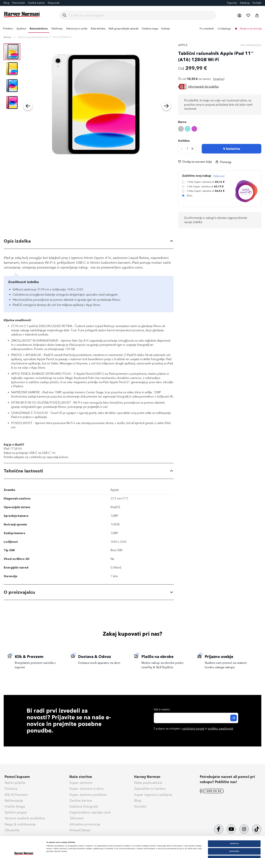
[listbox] (219, 129)
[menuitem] (8, 28)
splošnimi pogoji (193, 728)
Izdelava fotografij (83, 806)
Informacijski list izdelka (203, 86)
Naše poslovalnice (148, 783)
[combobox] (141, 15)
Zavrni (234, 839)
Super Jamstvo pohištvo (88, 795)
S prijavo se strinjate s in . (194, 728)
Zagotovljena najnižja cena (90, 812)
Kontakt (256, 2)
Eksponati (53, 2)
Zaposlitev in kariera (149, 789)
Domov (7, 37)
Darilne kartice (36, 2)
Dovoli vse (234, 824)
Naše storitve (80, 777)
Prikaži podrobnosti (152, 852)
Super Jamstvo (81, 783)
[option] (181, 129)
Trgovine (232, 2)
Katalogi (245, 2)
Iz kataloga (224, 28)
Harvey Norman (147, 777)
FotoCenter (18, 2)
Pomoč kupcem (17, 777)
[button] (239, 15)
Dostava (11, 789)
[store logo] (22, 14)
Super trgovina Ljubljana (153, 795)
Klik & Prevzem (16, 795)
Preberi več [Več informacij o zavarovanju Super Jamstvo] (219, 176)
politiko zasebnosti (220, 728)
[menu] (132, 28)
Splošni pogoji (16, 812)
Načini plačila (15, 783)
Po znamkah (207, 28)
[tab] (89, 241)
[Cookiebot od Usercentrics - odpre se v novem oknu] (24, 852)
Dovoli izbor (234, 831)
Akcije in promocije (250, 28)
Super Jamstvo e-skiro (86, 789)
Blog (137, 801)
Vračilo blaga (15, 806)
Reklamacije (14, 801)
